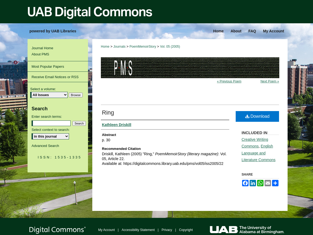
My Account (106, 230)
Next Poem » (270, 81)
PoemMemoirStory (142, 46)
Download (257, 116)
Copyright (186, 230)
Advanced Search (45, 146)
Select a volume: (43, 89)
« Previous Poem (229, 81)
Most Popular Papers (48, 67)
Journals (119, 46)
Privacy (167, 230)
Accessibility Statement (138, 230)
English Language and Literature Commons (259, 153)
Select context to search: (51, 130)
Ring (108, 112)
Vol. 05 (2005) (170, 46)
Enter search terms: (47, 117)
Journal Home (42, 48)
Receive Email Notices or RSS (55, 77)
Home (105, 46)
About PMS (40, 54)
